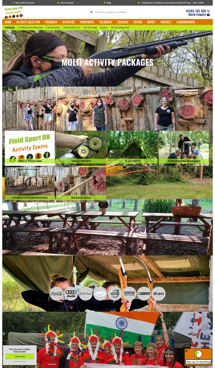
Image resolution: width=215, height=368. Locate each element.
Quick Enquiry (197, 14)
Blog (107, 2)
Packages (51, 22)
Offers (137, 22)
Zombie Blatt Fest (71, 27)
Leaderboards (186, 22)
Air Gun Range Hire (120, 27)
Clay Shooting (53, 27)
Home (8, 22)
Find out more (20, 351)
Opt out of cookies (20, 361)
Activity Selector (28, 22)
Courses (122, 22)
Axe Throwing (90, 27)
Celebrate (105, 22)
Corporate (87, 22)
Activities (68, 22)
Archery (104, 27)
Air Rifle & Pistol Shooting (30, 27)
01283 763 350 (196, 10)
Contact (165, 22)
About (151, 22)
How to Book (65, 2)
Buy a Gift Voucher (23, 2)
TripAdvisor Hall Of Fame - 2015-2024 (171, 2)
